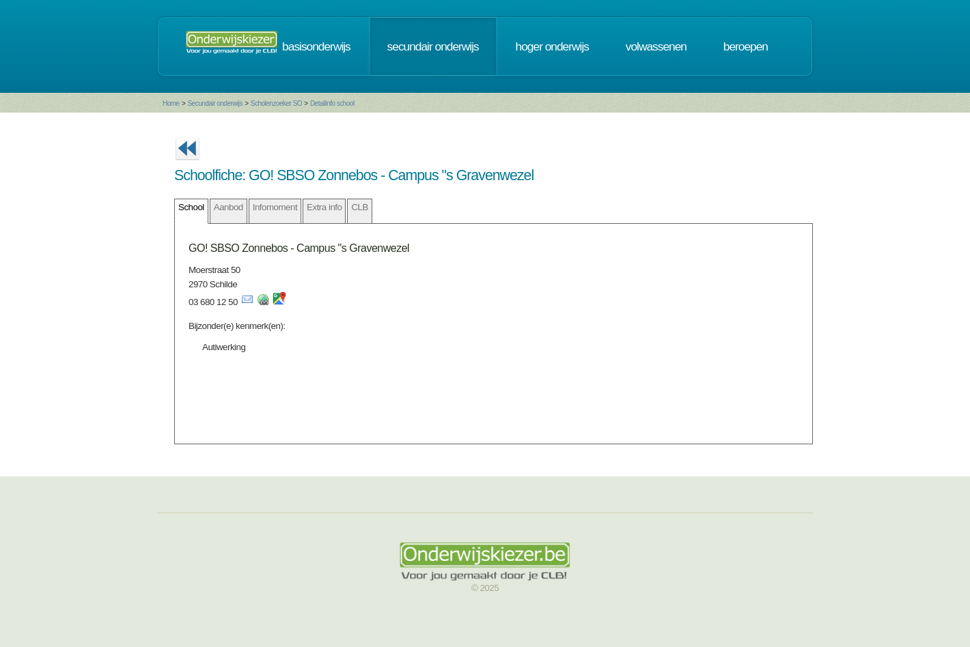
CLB (359, 207)
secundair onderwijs (433, 46)
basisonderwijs (316, 46)
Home (171, 103)
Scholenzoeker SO (276, 103)
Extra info (324, 207)
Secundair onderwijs (214, 103)
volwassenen (656, 46)
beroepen (745, 46)
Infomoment (275, 207)
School (191, 207)
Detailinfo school (332, 103)
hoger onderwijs (552, 46)
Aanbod (228, 207)
